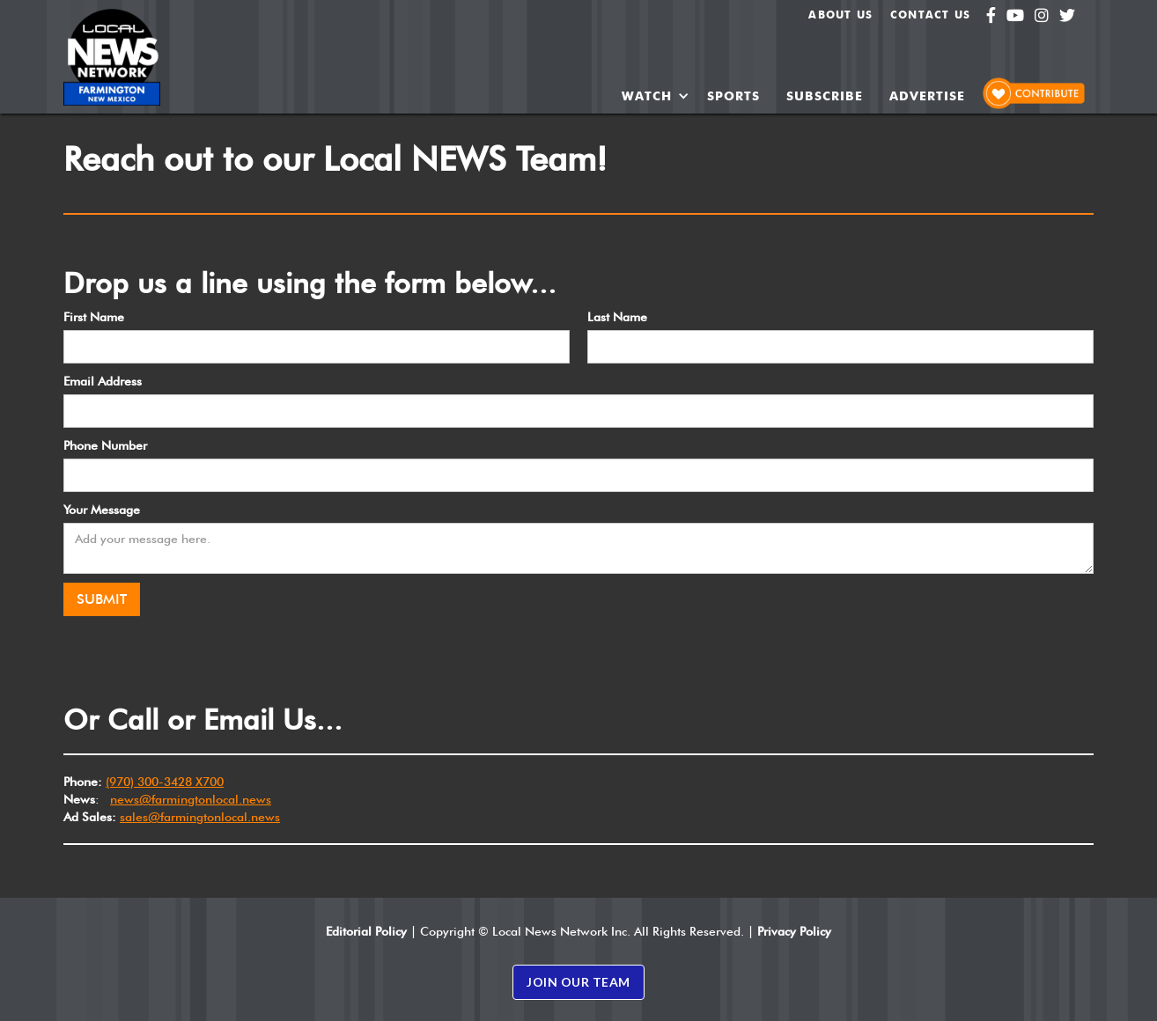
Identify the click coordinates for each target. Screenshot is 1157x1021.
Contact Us (930, 14)
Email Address (102, 381)
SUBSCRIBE (824, 96)
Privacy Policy (794, 931)
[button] (655, 96)
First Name (93, 317)
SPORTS (733, 96)
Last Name (617, 317)
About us (840, 14)
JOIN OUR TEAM (578, 981)
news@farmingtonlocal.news (190, 799)
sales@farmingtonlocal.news (200, 817)
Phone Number (105, 445)
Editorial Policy (366, 931)
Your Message (101, 510)
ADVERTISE (927, 96)
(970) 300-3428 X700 (165, 782)
